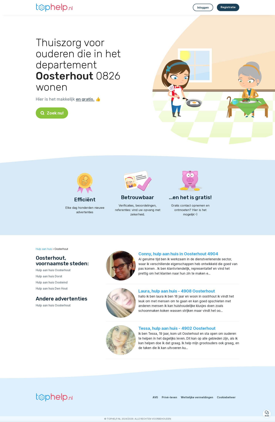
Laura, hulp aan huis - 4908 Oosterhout (176, 291)
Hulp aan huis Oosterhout (53, 270)
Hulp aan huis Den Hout (52, 288)
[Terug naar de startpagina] (54, 7)
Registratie (228, 7)
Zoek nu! (52, 113)
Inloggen (203, 7)
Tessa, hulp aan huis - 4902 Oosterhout (176, 328)
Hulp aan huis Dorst (49, 276)
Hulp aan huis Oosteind (52, 282)
